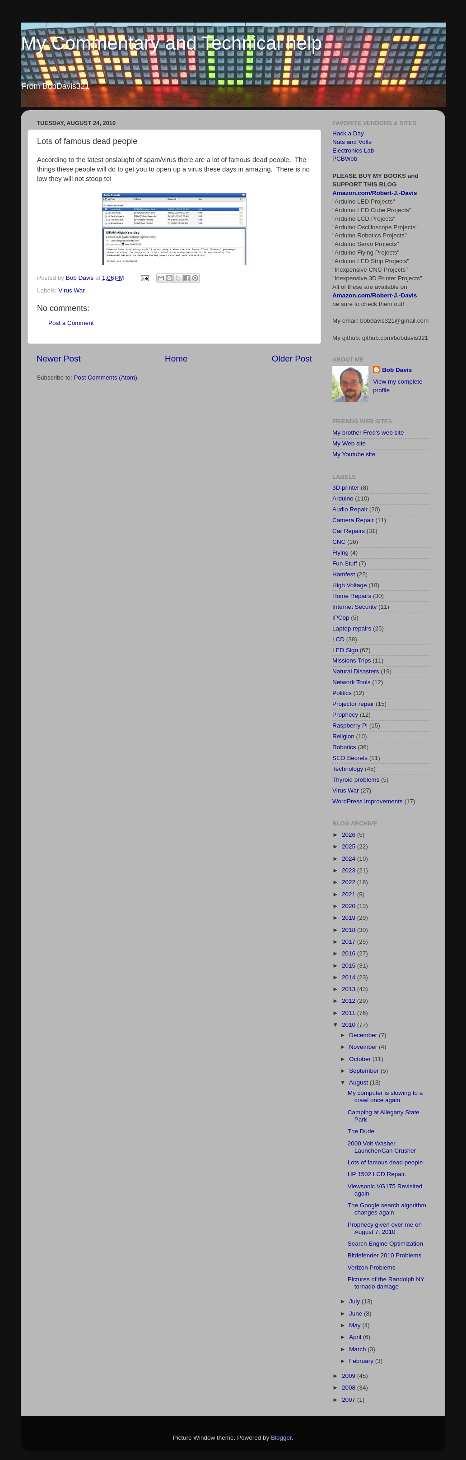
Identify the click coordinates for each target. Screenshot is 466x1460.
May (355, 1325)
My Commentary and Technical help (171, 43)
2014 (349, 977)
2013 (349, 989)
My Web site (349, 443)
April (356, 1337)
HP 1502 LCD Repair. (377, 1174)
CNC (338, 541)
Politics (342, 693)
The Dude (361, 1131)
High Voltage (349, 585)
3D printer (345, 487)
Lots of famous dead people (385, 1162)
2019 (349, 917)
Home (176, 358)
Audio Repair (350, 509)
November (364, 1046)
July (355, 1301)
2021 (349, 894)
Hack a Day (348, 133)
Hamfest (343, 574)
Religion (343, 736)
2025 (349, 846)
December (364, 1035)
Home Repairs (351, 596)
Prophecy (345, 714)
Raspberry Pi (350, 725)
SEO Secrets (350, 758)
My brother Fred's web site (368, 432)
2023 (349, 870)
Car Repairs (348, 531)
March (358, 1349)
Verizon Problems (372, 1267)
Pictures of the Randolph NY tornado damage (386, 1283)
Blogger (281, 1437)
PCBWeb (344, 158)
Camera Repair (353, 520)
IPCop (341, 617)
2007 (349, 1399)
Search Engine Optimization (385, 1243)
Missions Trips (351, 660)
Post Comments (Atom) (105, 377)
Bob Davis (397, 369)
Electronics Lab (353, 150)
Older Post (292, 358)
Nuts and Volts (352, 142)
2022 (349, 882)
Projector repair (353, 703)
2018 (349, 930)
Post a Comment (71, 323)
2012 (349, 1000)
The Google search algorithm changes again (387, 1209)
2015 (349, 965)
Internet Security (354, 606)
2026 (349, 834)
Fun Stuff (344, 563)
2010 (349, 1024)
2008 (349, 1387)
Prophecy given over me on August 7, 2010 (385, 1228)
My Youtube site (353, 454)
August (359, 1082)
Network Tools (351, 682)
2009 (349, 1375)
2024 (349, 858)
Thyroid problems (355, 779)
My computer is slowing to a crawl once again (385, 1096)
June (356, 1313)
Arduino (343, 498)
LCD (338, 639)
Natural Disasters (355, 671)
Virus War (71, 290)
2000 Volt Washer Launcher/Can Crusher (382, 1147)
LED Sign (345, 650)
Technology (347, 768)
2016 (349, 953)
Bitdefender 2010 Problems (385, 1255)
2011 (349, 1013)
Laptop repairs (351, 628)
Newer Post (59, 358)
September (365, 1070)
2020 (349, 906)
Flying (340, 552)
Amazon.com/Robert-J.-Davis (374, 193)
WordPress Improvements (367, 801)
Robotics (344, 747)
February (362, 1361)
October (361, 1059)
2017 (349, 941)
